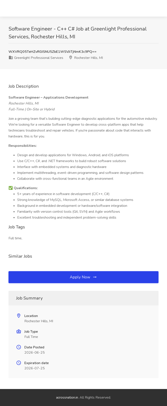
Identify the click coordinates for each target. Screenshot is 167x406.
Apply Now (83, 277)
